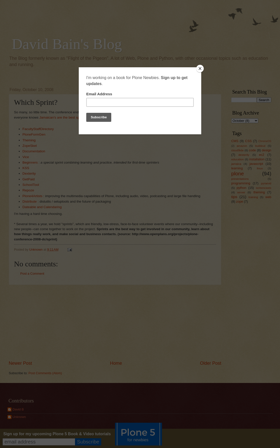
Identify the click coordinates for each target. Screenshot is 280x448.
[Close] (200, 68)
